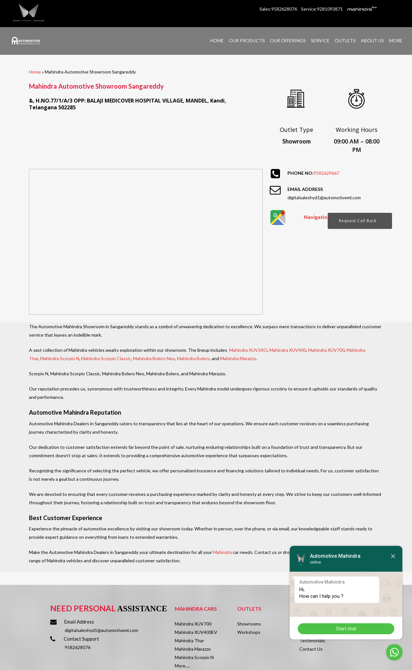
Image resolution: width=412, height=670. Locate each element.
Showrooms (249, 623)
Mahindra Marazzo (238, 358)
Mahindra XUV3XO (248, 350)
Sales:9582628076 (278, 9)
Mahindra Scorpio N (59, 358)
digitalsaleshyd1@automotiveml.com (324, 197)
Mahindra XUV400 (287, 350)
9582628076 (77, 647)
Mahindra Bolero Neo (154, 358)
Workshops (248, 632)
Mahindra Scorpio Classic (106, 358)
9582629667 (326, 173)
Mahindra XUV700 (326, 350)
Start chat (346, 628)
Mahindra (222, 552)
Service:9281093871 (322, 9)
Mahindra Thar (189, 640)
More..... (182, 665)
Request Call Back (358, 220)
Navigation (317, 217)
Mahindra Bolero (193, 358)
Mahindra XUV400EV (196, 632)
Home (35, 71)
